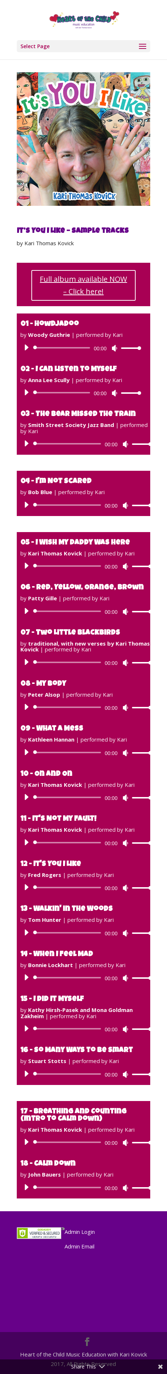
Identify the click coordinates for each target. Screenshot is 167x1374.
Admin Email (79, 1246)
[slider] (63, 348)
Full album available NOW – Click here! (83, 285)
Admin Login (80, 1231)
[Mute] (114, 348)
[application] (79, 347)
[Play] (26, 347)
